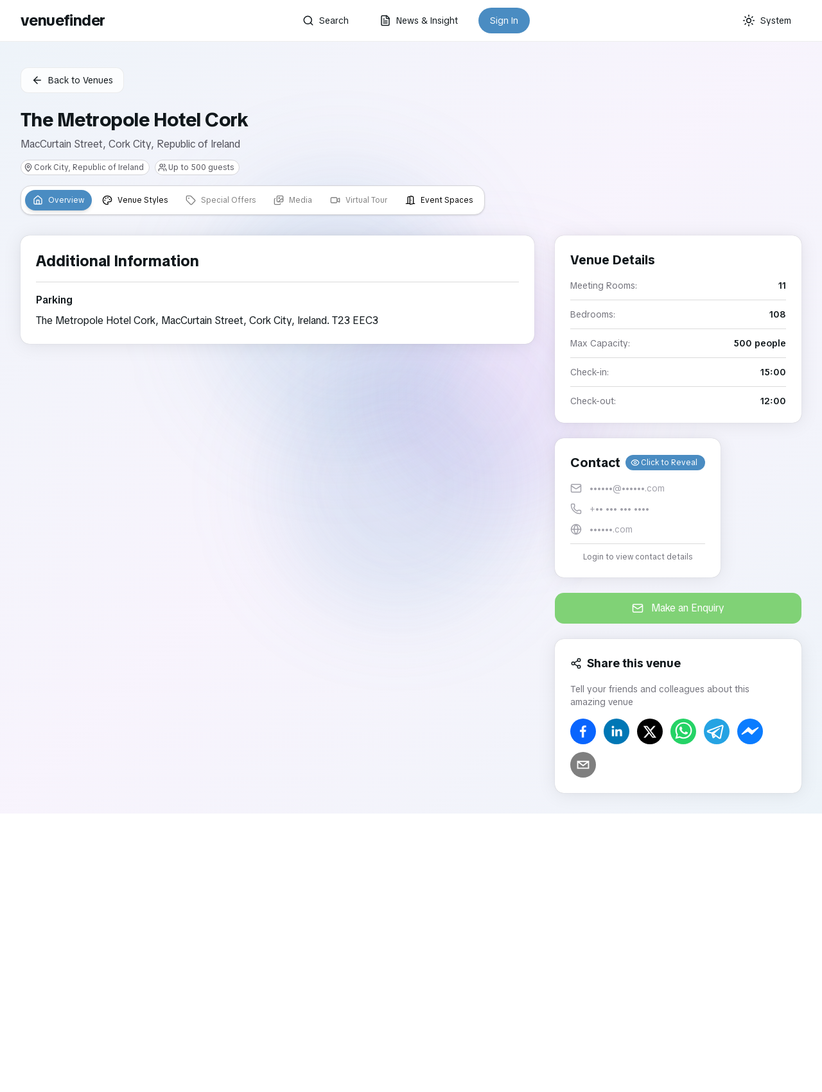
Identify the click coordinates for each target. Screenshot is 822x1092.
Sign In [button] (504, 20)
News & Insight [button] (419, 20)
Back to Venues (72, 80)
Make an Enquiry (678, 608)
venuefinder (63, 20)
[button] (638, 507)
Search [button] (325, 20)
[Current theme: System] (766, 20)
